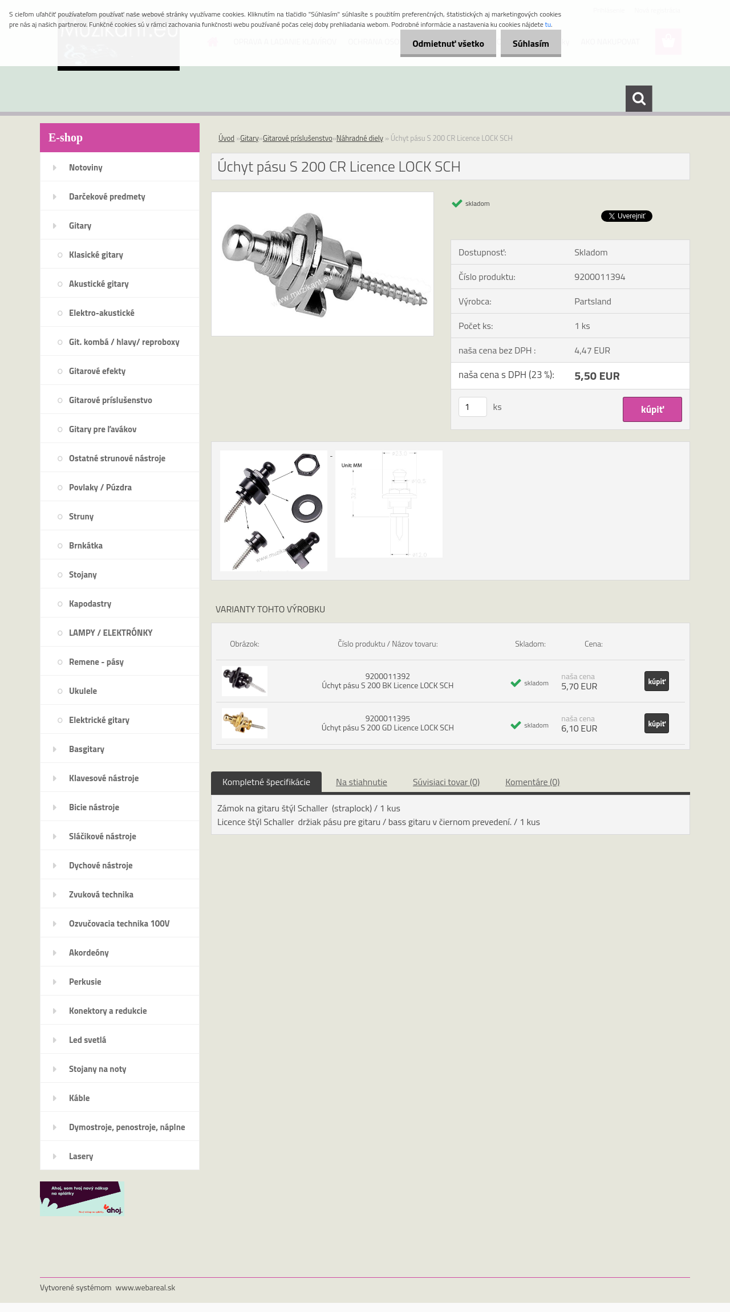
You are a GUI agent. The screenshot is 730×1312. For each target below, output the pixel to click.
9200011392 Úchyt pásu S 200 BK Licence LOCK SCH (387, 680)
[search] (639, 99)
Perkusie (85, 981)
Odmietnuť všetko (441, 43)
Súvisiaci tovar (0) (446, 782)
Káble (79, 1097)
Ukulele (83, 690)
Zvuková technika (101, 894)
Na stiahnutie (361, 782)
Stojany (83, 574)
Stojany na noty (98, 1068)
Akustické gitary (99, 283)
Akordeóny (89, 952)
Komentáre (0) (532, 782)
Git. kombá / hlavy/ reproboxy (124, 341)
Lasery (81, 1156)
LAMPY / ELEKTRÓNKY (111, 632)
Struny (81, 516)
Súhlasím (528, 43)
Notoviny (86, 167)
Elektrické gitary (99, 719)
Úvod (226, 138)
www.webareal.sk (146, 1287)
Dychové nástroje (101, 865)
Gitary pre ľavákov (102, 429)
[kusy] (473, 407)
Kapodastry (90, 603)
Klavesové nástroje (104, 778)
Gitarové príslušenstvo (110, 400)
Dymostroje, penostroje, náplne (127, 1127)
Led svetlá (87, 1039)
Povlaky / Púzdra (100, 487)
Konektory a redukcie (108, 1010)
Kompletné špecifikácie (266, 782)
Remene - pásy (96, 661)
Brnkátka (86, 545)
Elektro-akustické (102, 312)
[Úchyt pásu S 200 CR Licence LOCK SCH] (322, 197)
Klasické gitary (96, 254)
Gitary (80, 225)
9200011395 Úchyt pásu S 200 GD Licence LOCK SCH (388, 722)
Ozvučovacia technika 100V (119, 923)
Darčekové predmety (107, 196)
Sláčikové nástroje (102, 836)
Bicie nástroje (94, 807)
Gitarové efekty (97, 370)
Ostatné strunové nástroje (117, 458)
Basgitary (86, 748)
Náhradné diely (359, 138)
